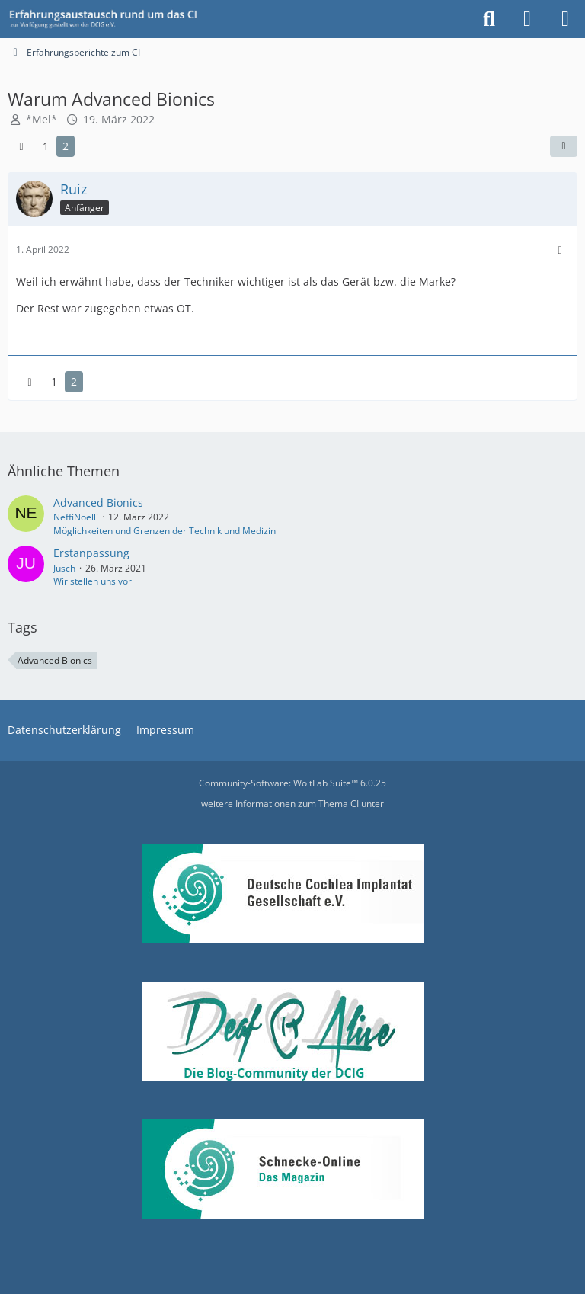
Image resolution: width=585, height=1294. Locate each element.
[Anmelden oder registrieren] (527, 19)
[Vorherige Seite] (21, 147)
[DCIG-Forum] (108, 19)
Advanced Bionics (98, 502)
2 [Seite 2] (65, 146)
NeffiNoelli (75, 517)
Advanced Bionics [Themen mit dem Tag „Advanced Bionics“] (55, 660)
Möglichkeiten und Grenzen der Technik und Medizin (164, 530)
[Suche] (489, 19)
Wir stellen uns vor (92, 581)
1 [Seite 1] (46, 146)
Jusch (64, 568)
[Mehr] (559, 250)
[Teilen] (563, 146)
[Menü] (565, 19)
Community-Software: (292, 783)
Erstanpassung (91, 553)
